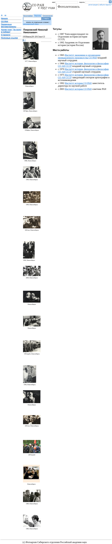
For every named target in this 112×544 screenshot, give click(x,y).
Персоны (37, 16)
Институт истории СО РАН (78, 83)
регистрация (93, 5)
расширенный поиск (30, 24)
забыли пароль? (105, 5)
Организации (48, 16)
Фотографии (28, 16)
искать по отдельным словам (37, 22)
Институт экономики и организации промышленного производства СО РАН (79, 56)
